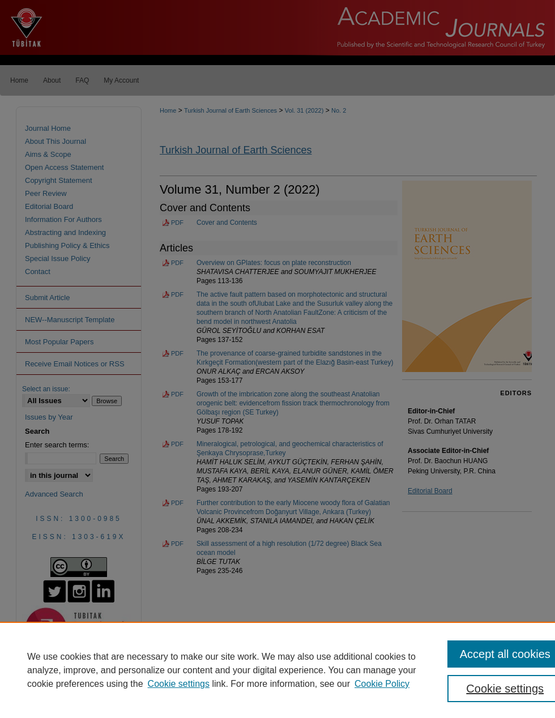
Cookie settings (179, 684)
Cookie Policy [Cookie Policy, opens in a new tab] (382, 684)
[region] (277, 670)
